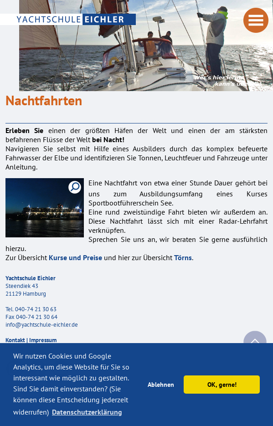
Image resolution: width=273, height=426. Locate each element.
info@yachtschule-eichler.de (41, 324)
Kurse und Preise (75, 257)
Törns (183, 257)
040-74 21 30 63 (36, 309)
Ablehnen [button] (161, 384)
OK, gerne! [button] (222, 384)
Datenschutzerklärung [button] (87, 411)
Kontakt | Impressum (31, 340)
